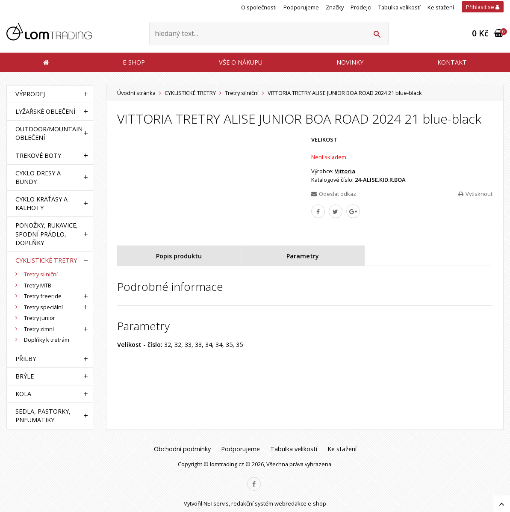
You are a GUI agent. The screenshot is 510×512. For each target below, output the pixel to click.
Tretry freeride (43, 296)
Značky (335, 7)
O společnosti (259, 7)
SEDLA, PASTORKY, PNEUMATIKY (43, 415)
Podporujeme (301, 7)
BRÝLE (24, 376)
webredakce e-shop (300, 503)
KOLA (23, 394)
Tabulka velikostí (399, 7)
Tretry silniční (242, 93)
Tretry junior (39, 318)
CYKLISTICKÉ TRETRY (190, 93)
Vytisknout (475, 194)
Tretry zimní (39, 329)
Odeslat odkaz (333, 194)
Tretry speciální (43, 307)
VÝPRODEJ (30, 94)
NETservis (216, 503)
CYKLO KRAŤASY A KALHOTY (41, 203)
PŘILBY (25, 359)
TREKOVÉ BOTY (38, 155)
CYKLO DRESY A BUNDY (38, 177)
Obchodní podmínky (182, 449)
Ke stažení (440, 7)
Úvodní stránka (136, 93)
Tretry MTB (37, 285)
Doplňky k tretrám (46, 339)
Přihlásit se (482, 7)
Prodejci (361, 7)
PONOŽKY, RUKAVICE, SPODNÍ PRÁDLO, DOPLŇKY (46, 233)
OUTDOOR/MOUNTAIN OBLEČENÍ (47, 133)
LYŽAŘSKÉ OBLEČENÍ (45, 111)
